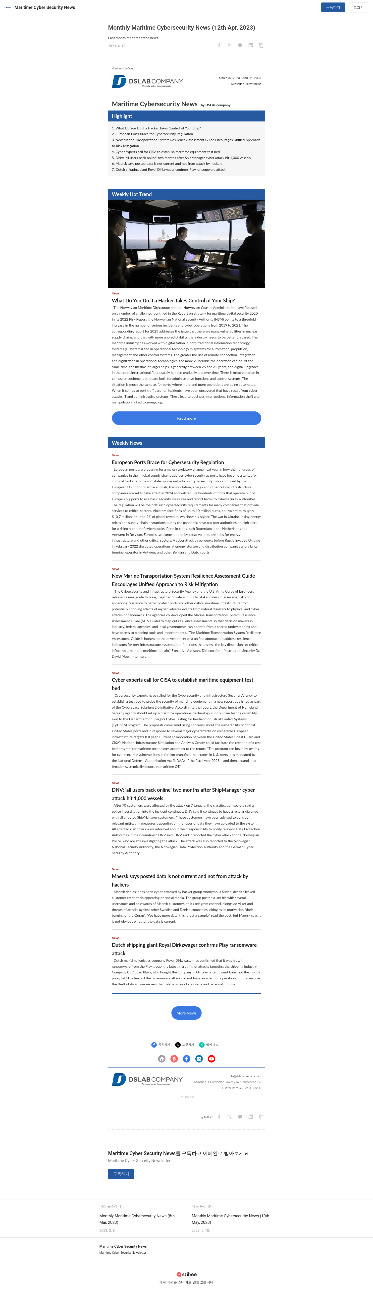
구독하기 (333, 7)
